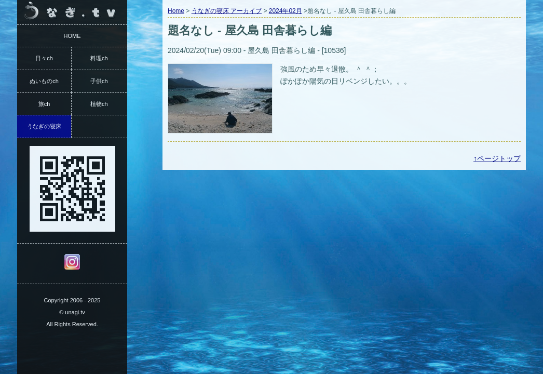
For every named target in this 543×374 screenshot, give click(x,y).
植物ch (99, 104)
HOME (72, 36)
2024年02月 (285, 11)
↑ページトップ (497, 158)
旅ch (44, 104)
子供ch (99, 81)
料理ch (99, 58)
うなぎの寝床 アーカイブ (227, 11)
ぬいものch (44, 81)
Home (176, 11)
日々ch (44, 58)
